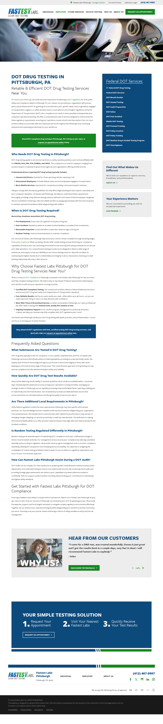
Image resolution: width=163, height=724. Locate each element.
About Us (112, 183)
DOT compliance (31, 277)
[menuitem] (127, 87)
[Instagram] (153, 679)
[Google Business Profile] (142, 679)
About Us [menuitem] (119, 11)
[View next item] (140, 568)
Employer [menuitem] (61, 11)
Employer (87, 676)
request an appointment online (51, 142)
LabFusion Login (131, 2)
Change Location (98, 2)
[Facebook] (130, 679)
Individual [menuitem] (48, 11)
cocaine (50, 355)
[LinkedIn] (147, 679)
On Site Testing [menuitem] (94, 11)
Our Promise (113, 211)
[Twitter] (136, 679)
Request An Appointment (140, 11)
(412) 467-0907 (148, 2)
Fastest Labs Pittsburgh (23, 99)
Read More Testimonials (81, 568)
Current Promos (114, 2)
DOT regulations (74, 99)
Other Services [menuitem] (76, 11)
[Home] (23, 12)
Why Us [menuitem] (108, 11)
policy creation (21, 242)
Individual (65, 676)
